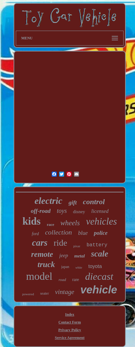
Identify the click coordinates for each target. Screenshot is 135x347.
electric (48, 200)
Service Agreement (70, 338)
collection (58, 232)
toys (62, 210)
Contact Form (70, 322)
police (100, 233)
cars (39, 243)
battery (96, 245)
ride (60, 243)
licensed (100, 211)
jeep (63, 255)
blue (83, 233)
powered (28, 294)
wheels (70, 223)
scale (99, 253)
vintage (64, 292)
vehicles (101, 221)
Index (69, 314)
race (50, 224)
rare (75, 279)
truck (46, 264)
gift (72, 202)
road (62, 279)
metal (79, 255)
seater (44, 293)
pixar (77, 246)
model (39, 276)
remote (42, 254)
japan (65, 267)
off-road (40, 211)
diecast (99, 276)
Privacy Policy (69, 330)
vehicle (98, 289)
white (79, 267)
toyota (95, 266)
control (94, 202)
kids (32, 221)
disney (79, 211)
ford (35, 233)
